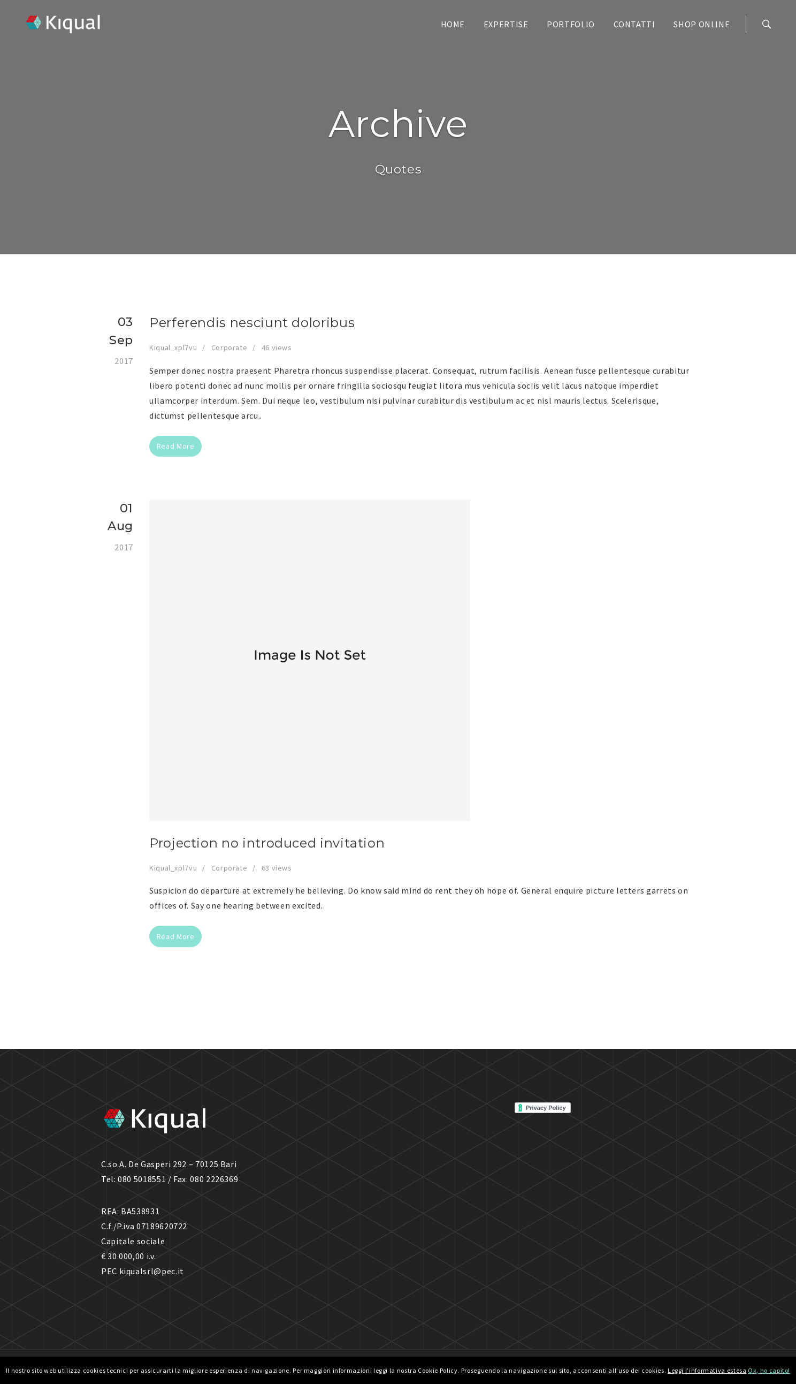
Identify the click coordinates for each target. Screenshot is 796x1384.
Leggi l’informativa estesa (707, 1370)
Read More (176, 446)
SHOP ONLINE (701, 24)
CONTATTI (634, 24)
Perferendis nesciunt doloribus (252, 322)
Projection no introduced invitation (267, 843)
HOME (453, 24)
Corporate (229, 347)
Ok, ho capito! (769, 1370)
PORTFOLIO (571, 24)
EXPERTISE (506, 24)
